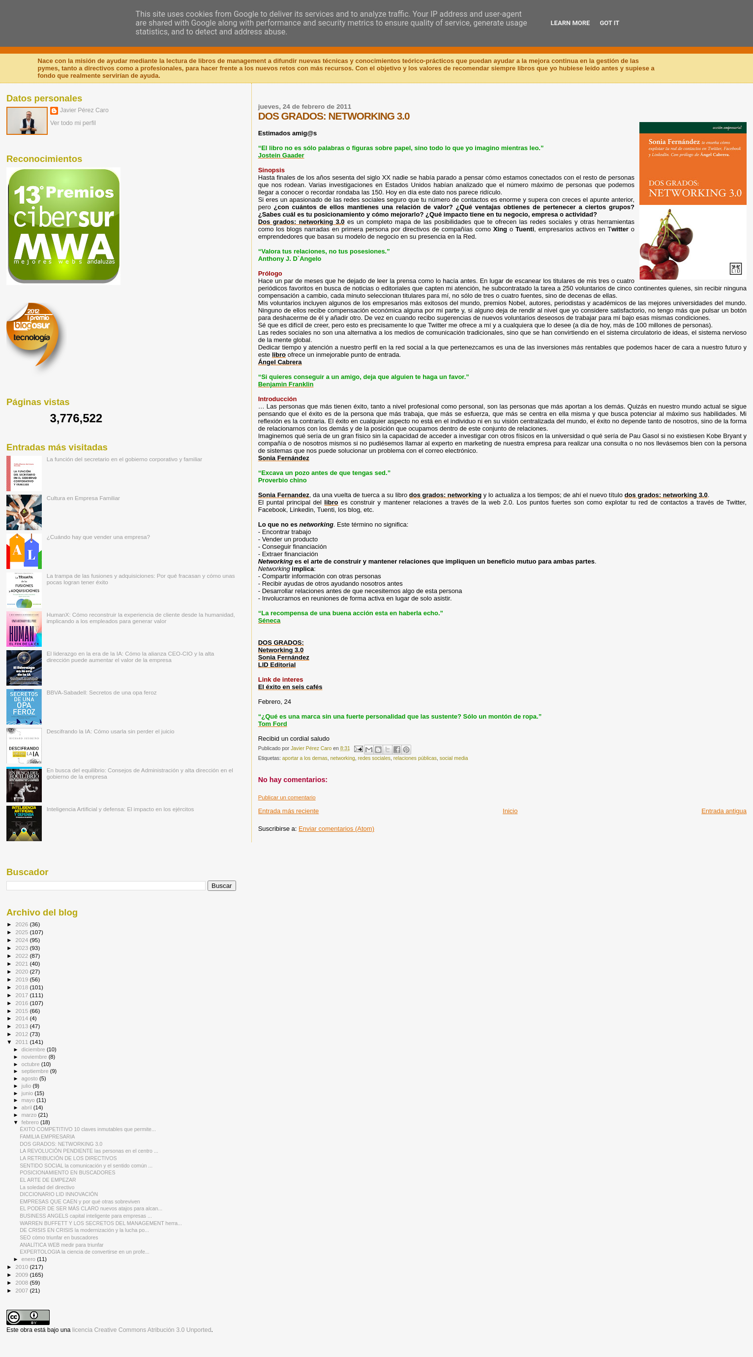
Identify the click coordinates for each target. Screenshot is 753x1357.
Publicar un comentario (287, 797)
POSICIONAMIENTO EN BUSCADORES (67, 1172)
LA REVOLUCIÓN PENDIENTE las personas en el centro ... (89, 1151)
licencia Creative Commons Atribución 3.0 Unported (141, 1329)
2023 (22, 948)
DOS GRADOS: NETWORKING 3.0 (61, 1144)
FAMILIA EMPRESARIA (47, 1136)
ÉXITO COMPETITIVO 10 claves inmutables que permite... (88, 1129)
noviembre (35, 1057)
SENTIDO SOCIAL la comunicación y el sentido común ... (86, 1165)
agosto (31, 1078)
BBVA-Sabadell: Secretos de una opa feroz (102, 692)
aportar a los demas (305, 758)
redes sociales (374, 758)
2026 (22, 924)
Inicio (510, 811)
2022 (22, 955)
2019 (22, 979)
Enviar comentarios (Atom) (336, 828)
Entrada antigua (724, 811)
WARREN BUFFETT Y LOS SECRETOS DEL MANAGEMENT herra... (101, 1223)
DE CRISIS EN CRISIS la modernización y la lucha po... (84, 1230)
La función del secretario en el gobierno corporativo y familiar (125, 459)
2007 (22, 1290)
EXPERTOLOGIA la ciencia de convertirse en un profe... (85, 1252)
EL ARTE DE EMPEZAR (48, 1180)
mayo (29, 1100)
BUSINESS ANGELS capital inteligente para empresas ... (86, 1216)
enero (29, 1259)
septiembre (36, 1071)
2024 (22, 940)
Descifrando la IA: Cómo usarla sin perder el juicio (111, 731)
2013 (22, 1026)
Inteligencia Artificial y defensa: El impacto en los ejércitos (120, 809)
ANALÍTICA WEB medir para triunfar (61, 1245)
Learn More (570, 23)
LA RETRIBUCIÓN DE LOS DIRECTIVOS (68, 1158)
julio (27, 1086)
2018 (22, 987)
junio (28, 1093)
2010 (22, 1266)
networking (342, 758)
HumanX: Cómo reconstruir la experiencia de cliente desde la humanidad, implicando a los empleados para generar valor (141, 617)
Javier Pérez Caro (84, 110)
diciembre (34, 1049)
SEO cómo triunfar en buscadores (59, 1237)
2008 (22, 1282)
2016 (22, 1003)
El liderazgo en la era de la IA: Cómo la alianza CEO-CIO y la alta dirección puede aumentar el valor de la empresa (130, 656)
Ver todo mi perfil (73, 123)
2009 (22, 1274)
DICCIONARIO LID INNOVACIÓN (59, 1194)
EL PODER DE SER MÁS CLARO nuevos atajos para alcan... (91, 1208)
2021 (22, 963)
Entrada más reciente (288, 811)
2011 (22, 1042)
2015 (22, 1011)
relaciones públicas (415, 758)
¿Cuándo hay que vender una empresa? (98, 537)
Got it (609, 23)
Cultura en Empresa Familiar (83, 498)
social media (454, 758)
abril (27, 1107)
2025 (22, 932)
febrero (31, 1122)
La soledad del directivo (47, 1187)
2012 (22, 1034)
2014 (22, 1018)
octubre (31, 1064)
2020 (22, 971)
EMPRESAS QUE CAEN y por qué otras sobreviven (80, 1201)
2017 (22, 995)
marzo (30, 1115)
